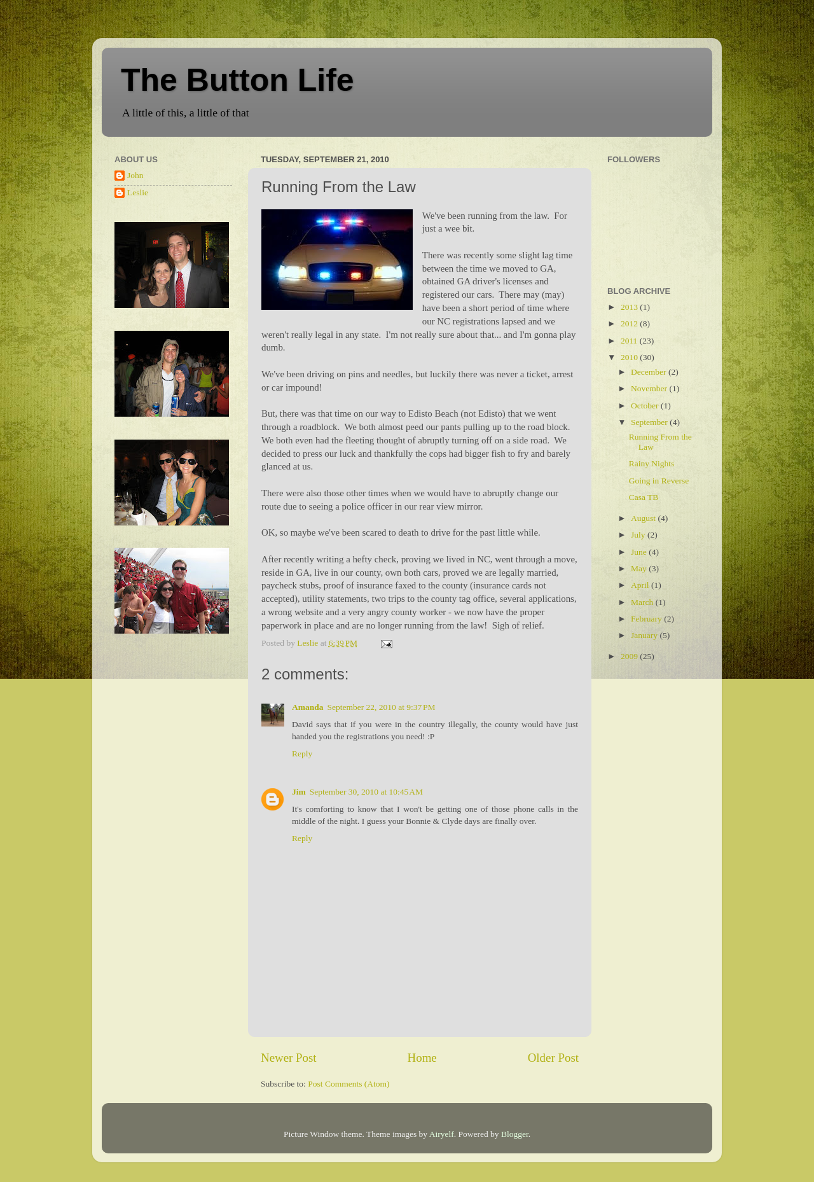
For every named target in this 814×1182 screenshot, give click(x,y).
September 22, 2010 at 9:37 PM (382, 707)
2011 (630, 340)
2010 (630, 357)
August (644, 518)
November (650, 388)
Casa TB (644, 497)
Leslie (137, 192)
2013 (630, 307)
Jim (299, 791)
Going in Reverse (659, 480)
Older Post (553, 1057)
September (650, 422)
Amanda (308, 707)
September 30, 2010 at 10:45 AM (366, 791)
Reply (302, 753)
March (643, 602)
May (640, 568)
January (645, 635)
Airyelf (441, 1134)
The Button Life (237, 80)
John (135, 175)
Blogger (514, 1134)
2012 (630, 323)
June (640, 552)
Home (422, 1057)
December (649, 372)
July (639, 534)
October (646, 405)
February (647, 618)
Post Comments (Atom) (348, 1083)
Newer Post (289, 1057)
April (641, 585)
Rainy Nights (652, 463)
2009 (630, 656)
